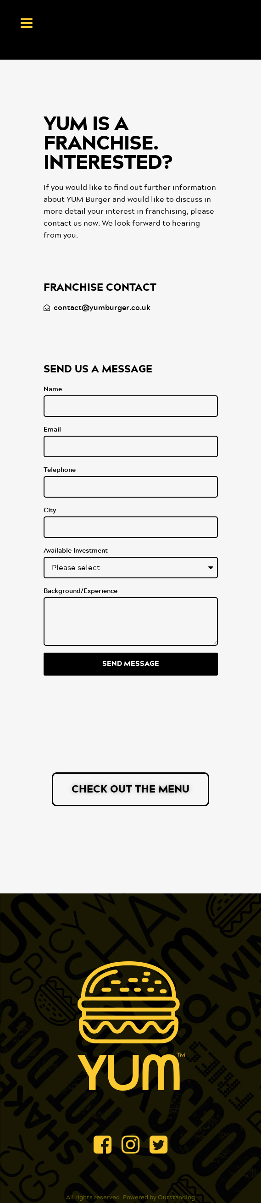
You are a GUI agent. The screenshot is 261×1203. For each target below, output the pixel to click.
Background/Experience (80, 591)
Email (52, 430)
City (50, 510)
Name (53, 389)
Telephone (60, 470)
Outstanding (176, 1198)
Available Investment (76, 551)
